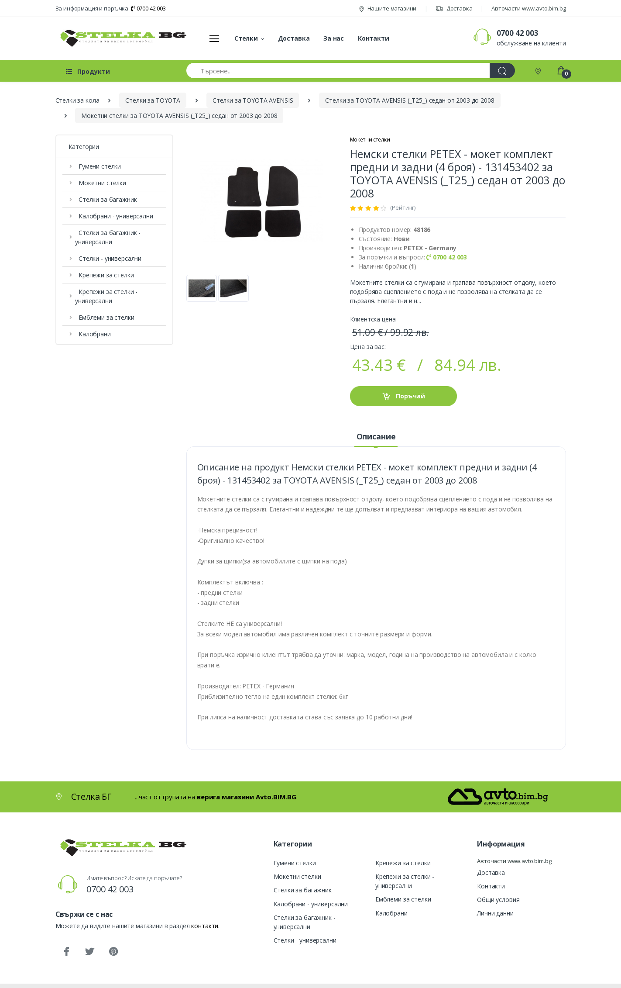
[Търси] (502, 70)
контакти (204, 926)
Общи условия (498, 899)
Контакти (373, 38)
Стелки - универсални (108, 258)
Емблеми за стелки (104, 317)
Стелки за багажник (106, 199)
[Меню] (214, 38)
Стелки (246, 38)
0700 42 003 (148, 8)
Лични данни (495, 913)
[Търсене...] (338, 70)
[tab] (376, 436)
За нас (333, 38)
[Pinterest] (113, 952)
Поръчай (403, 396)
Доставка (454, 8)
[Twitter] (89, 952)
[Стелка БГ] (120, 38)
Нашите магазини (388, 8)
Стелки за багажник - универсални (108, 237)
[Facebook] (66, 952)
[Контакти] (539, 70)
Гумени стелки (98, 166)
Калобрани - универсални (114, 216)
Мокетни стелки (100, 183)
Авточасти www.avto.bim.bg (528, 8)
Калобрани (92, 334)
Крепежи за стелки (104, 275)
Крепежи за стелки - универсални (107, 296)
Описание (376, 436)
